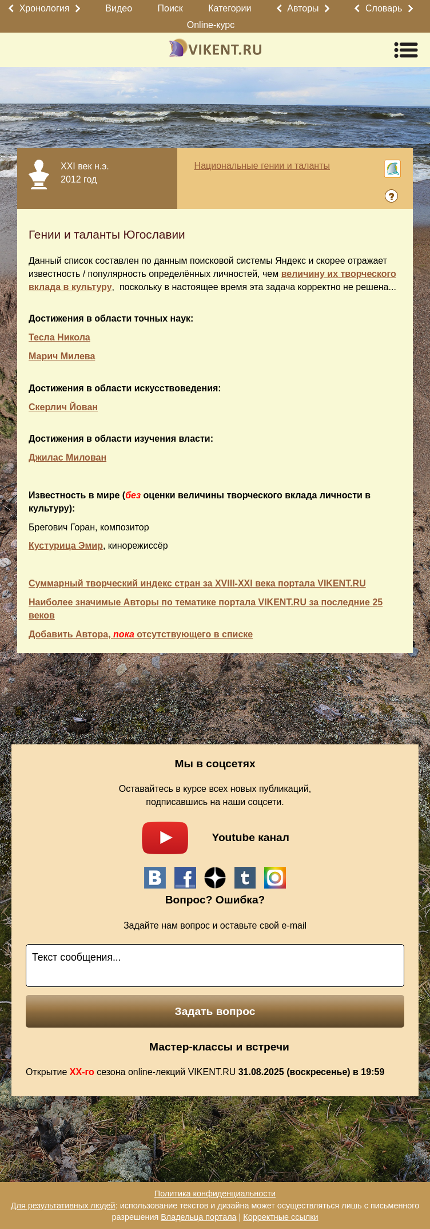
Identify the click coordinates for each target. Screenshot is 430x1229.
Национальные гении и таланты (262, 166)
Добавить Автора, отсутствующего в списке (141, 634)
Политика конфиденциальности (215, 1193)
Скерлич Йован (63, 407)
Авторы (302, 8)
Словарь (383, 8)
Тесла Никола (59, 337)
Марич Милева (62, 356)
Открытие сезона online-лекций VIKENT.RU (205, 1072)
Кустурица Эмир (66, 545)
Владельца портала (198, 1217)
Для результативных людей (63, 1205)
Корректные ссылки (280, 1217)
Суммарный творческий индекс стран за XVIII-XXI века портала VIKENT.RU (197, 583)
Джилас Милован (67, 457)
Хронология (44, 8)
